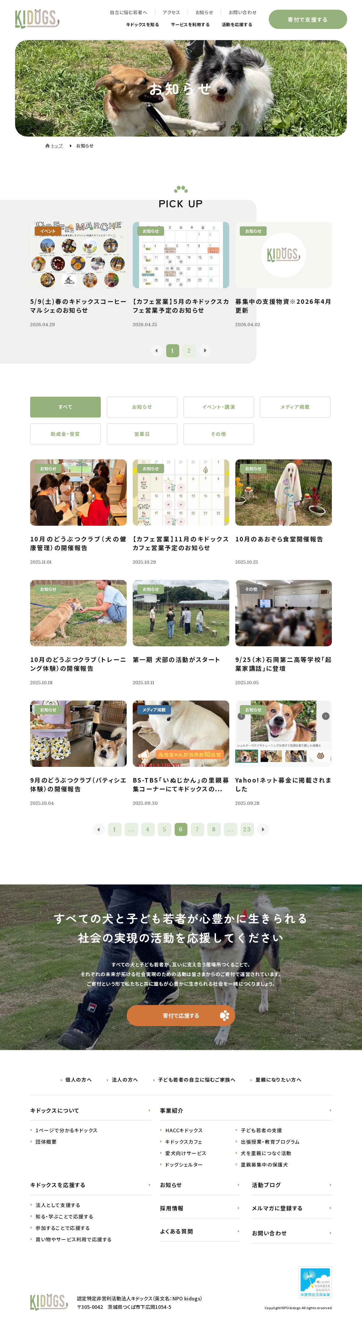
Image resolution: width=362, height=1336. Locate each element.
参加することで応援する (63, 1228)
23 (247, 830)
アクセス (171, 12)
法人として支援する (58, 1205)
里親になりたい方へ (279, 1080)
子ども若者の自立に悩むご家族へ (197, 1080)
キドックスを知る (131, 24)
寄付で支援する (307, 19)
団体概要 (46, 1142)
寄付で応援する (181, 1016)
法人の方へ (125, 1080)
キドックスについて (55, 1111)
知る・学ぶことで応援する (64, 1217)
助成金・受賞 (65, 434)
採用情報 (172, 1209)
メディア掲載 (295, 407)
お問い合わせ (242, 12)
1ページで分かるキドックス (67, 1131)
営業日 (142, 434)
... (131, 830)
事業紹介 (172, 1111)
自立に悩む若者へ (128, 12)
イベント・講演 (218, 407)
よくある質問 (176, 1232)
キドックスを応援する (58, 1185)
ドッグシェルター (184, 1165)
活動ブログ (266, 1185)
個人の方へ (78, 1080)
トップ (57, 146)
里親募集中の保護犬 (264, 1165)
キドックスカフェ (183, 1142)
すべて (66, 407)
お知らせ (204, 12)
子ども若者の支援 (261, 1131)
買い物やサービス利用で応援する (74, 1240)
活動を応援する (234, 24)
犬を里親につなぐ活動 (266, 1154)
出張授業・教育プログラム (270, 1142)
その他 (219, 434)
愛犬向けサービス (186, 1154)
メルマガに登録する (277, 1209)
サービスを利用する (183, 24)
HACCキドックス (184, 1131)
